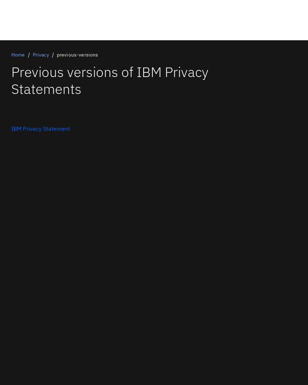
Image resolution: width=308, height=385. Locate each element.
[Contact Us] (40, 128)
